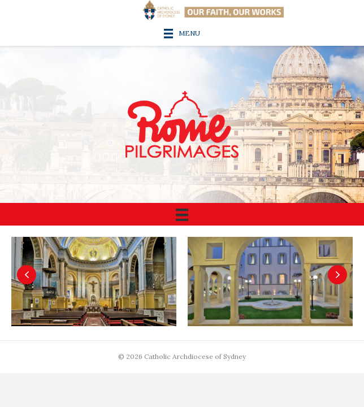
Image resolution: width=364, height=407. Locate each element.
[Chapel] (96, 283)
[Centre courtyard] (273, 283)
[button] (26, 274)
